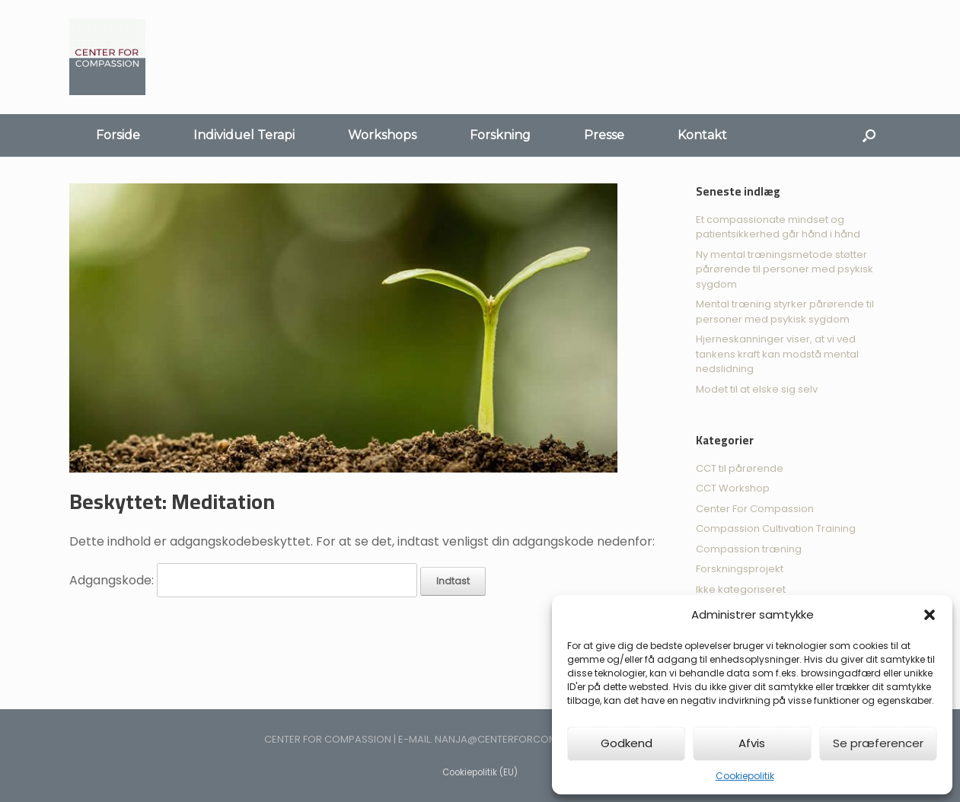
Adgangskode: (243, 580)
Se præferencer (878, 743)
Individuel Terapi (244, 135)
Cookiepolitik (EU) (480, 772)
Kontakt (702, 135)
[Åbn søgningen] (869, 135)
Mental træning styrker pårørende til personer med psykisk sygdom (785, 311)
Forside (118, 135)
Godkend (626, 743)
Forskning (500, 135)
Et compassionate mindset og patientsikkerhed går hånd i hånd (778, 227)
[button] (929, 614)
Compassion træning (749, 549)
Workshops (382, 135)
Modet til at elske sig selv (757, 389)
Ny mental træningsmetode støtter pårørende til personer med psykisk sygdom (784, 269)
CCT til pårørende (739, 468)
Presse (604, 135)
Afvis (751, 743)
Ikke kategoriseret (741, 589)
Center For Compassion (755, 508)
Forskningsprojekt (739, 569)
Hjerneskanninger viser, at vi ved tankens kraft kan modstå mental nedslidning (777, 354)
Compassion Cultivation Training (776, 528)
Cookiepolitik (745, 775)
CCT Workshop (733, 488)
